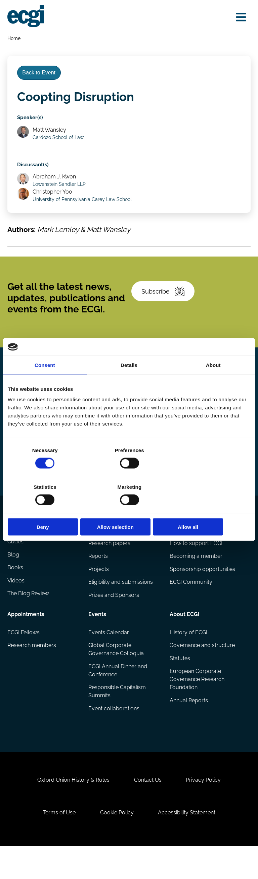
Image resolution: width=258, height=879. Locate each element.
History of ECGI (188, 657)
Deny (47, 508)
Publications (24, 549)
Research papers (110, 567)
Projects (99, 593)
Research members (32, 670)
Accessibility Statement (188, 844)
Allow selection (129, 508)
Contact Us (148, 810)
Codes (16, 567)
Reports (98, 580)
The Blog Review (28, 620)
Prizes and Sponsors (114, 620)
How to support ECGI (195, 567)
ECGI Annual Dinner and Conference (118, 695)
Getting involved (191, 549)
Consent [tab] (45, 383)
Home (14, 39)
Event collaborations (114, 734)
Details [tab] (129, 383)
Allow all (211, 508)
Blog (13, 580)
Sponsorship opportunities (202, 593)
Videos (16, 607)
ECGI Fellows (24, 657)
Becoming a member (195, 580)
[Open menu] (240, 17)
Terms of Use (57, 844)
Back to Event (40, 74)
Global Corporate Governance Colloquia (116, 674)
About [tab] (213, 383)
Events (97, 639)
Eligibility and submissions (121, 607)
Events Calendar (109, 657)
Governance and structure (201, 670)
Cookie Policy (117, 844)
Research (101, 549)
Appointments (26, 639)
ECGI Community (190, 607)
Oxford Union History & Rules (72, 810)
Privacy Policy (204, 810)
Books (16, 593)
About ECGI (184, 639)
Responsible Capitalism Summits (117, 717)
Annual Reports (188, 726)
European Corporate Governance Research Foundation (196, 705)
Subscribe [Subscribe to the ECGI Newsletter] (164, 307)
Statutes (179, 683)
